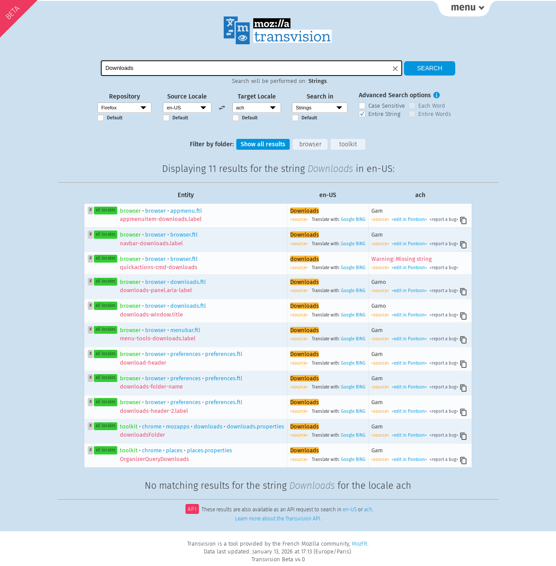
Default (114, 118)
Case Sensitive (386, 105)
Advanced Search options (395, 95)
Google (347, 220)
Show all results (262, 144)
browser (310, 144)
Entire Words (434, 114)
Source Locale (187, 96)
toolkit (348, 144)
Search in (320, 96)
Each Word (431, 105)
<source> (299, 220)
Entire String (384, 114)
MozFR (359, 543)
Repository (124, 96)
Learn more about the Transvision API (277, 519)
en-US (350, 510)
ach (368, 510)
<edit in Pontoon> (409, 220)
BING (360, 220)
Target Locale (257, 96)
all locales (106, 210)
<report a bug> (443, 220)
